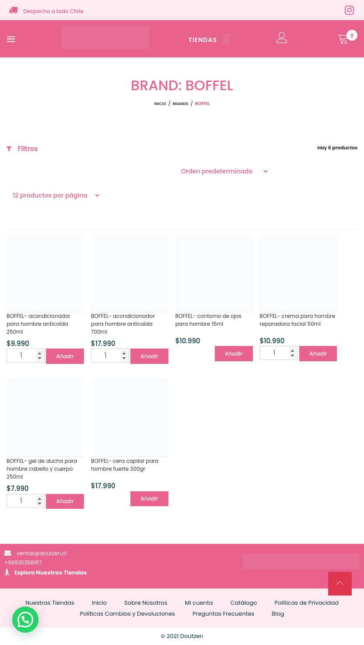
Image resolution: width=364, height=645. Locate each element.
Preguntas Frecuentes (223, 614)
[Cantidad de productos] (26, 356)
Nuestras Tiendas (61, 572)
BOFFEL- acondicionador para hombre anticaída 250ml (38, 323)
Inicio (160, 103)
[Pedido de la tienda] (222, 171)
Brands (181, 103)
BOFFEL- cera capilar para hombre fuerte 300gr (125, 464)
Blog (278, 614)
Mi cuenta (199, 603)
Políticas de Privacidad (306, 603)
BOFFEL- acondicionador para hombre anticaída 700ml (123, 323)
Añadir (65, 356)
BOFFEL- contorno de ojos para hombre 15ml (208, 320)
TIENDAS (210, 39)
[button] (25, 619)
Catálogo (243, 603)
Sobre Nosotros (145, 603)
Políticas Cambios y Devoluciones (127, 614)
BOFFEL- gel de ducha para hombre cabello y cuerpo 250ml (42, 468)
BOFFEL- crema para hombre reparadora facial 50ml (298, 320)
